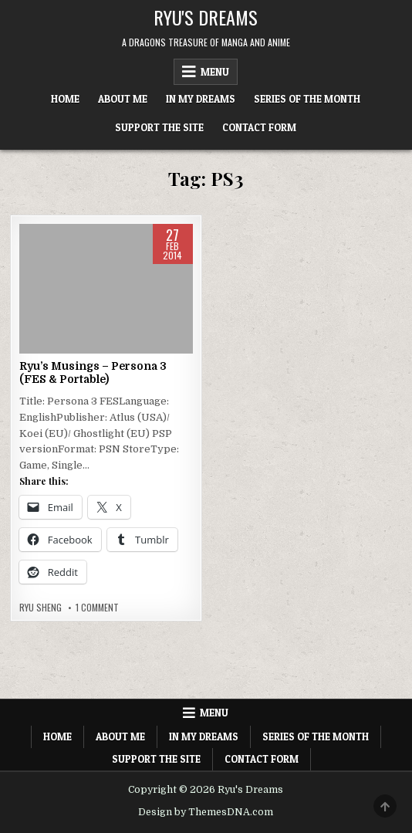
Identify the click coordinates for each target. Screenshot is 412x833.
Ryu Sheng (40, 607)
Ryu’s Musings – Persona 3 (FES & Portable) (93, 372)
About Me (122, 99)
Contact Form (259, 127)
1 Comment (97, 607)
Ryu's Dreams (206, 17)
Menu (215, 72)
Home (65, 99)
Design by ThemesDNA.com (205, 812)
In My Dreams (200, 99)
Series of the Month (307, 99)
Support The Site (159, 127)
